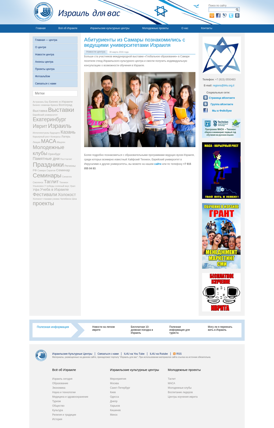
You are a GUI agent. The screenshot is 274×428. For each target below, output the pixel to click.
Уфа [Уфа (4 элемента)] (36, 189)
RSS (179, 353)
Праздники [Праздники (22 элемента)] (48, 164)
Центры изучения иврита (183, 396)
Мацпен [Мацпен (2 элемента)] (61, 142)
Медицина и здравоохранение (70, 396)
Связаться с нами (45, 83)
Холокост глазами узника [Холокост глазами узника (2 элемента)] (46, 199)
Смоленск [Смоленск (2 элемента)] (38, 182)
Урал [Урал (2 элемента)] (72, 186)
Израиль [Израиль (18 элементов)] (59, 125)
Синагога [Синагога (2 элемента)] (67, 176)
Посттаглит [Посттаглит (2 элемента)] (66, 159)
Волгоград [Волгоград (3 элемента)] (65, 104)
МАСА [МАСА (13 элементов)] (48, 141)
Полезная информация (53, 327)
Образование (60, 383)
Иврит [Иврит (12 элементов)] (40, 126)
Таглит (172, 378)
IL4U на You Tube (134, 353)
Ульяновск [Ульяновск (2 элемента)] (38, 186)
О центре (40, 47)
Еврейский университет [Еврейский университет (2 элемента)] (45, 115)
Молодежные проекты (155, 28)
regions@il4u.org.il (223, 85)
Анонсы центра (44, 61)
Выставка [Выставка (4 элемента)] (40, 110)
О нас (184, 28)
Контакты (206, 28)
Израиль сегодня (62, 378)
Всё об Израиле (67, 28)
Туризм (56, 401)
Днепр (114, 401)
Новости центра (44, 54)
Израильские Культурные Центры (72, 353)
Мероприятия (118, 378)
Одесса (114, 396)
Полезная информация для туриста (179, 329)
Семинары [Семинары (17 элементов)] (47, 175)
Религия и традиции (64, 414)
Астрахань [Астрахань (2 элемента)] (38, 101)
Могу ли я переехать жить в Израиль (220, 328)
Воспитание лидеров (180, 392)
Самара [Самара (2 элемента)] (41, 170)
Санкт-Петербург (120, 387)
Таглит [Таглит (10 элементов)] (51, 181)
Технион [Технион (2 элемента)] (63, 182)
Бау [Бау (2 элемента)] (46, 101)
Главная (41, 28)
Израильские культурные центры (109, 28)
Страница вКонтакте (222, 97)
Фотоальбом (42, 76)
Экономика (58, 387)
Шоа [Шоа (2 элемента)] (74, 199)
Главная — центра (46, 39)
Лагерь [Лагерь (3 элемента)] (65, 136)
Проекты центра (44, 69)
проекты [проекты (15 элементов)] (43, 203)
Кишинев (115, 410)
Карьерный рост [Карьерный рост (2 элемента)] (41, 136)
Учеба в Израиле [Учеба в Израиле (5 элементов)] (54, 189)
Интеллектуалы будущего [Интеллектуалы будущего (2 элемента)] (46, 132)
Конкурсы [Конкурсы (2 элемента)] (56, 136)
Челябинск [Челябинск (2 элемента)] (65, 199)
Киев (113, 392)
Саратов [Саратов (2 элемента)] (50, 170)
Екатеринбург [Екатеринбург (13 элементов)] (49, 119)
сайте (157, 163)
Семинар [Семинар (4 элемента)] (63, 170)
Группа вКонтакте (222, 104)
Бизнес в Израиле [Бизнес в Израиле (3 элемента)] (61, 101)
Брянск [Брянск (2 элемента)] (54, 105)
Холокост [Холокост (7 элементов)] (67, 194)
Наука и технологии (64, 392)
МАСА (171, 383)
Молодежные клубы (180, 387)
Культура (57, 410)
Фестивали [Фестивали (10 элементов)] (45, 194)
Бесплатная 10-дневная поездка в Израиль (142, 329)
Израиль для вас (74, 12)
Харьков (115, 405)
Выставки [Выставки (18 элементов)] (61, 109)
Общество (58, 405)
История (57, 419)
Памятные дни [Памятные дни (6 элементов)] (46, 158)
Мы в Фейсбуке (222, 110)
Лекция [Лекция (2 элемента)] (36, 142)
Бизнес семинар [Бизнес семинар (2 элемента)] (41, 105)
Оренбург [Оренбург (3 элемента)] (54, 154)
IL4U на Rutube (159, 353)
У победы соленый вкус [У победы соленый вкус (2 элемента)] (56, 186)
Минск (114, 414)
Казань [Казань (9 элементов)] (68, 132)
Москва (114, 383)
